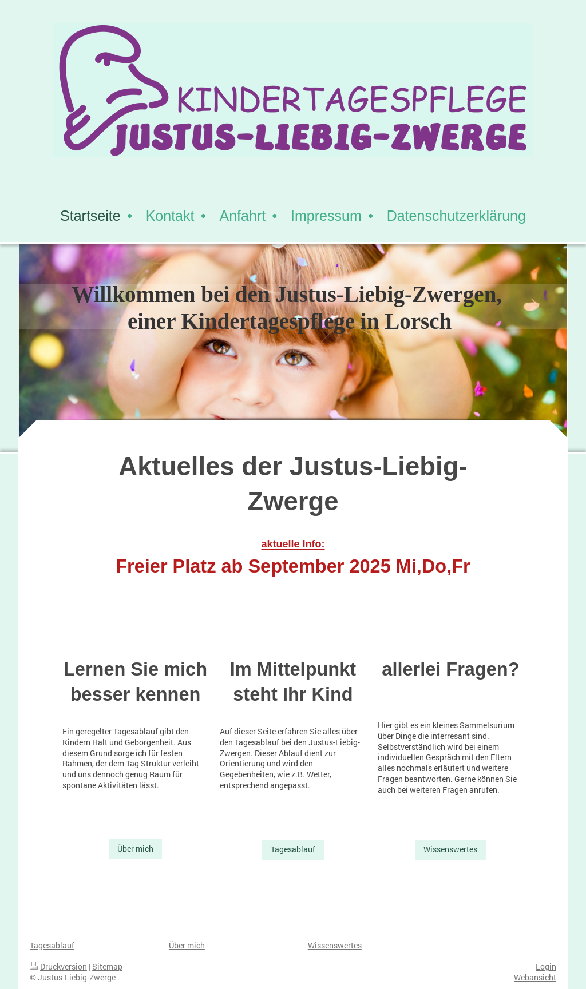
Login (546, 966)
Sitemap (107, 966)
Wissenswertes (450, 849)
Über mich (135, 848)
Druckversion (58, 966)
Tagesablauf (293, 849)
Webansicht (535, 977)
